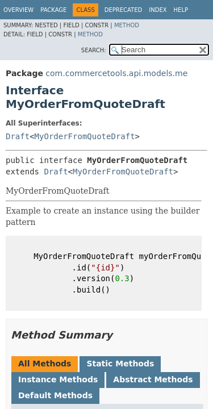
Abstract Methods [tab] (153, 379)
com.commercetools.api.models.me (116, 73)
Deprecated (124, 10)
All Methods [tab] (44, 363)
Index (157, 10)
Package (53, 10)
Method (126, 25)
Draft (18, 136)
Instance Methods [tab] (58, 379)
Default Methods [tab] (55, 395)
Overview (18, 10)
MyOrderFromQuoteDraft (85, 136)
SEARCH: (93, 50)
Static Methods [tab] (120, 363)
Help (181, 10)
